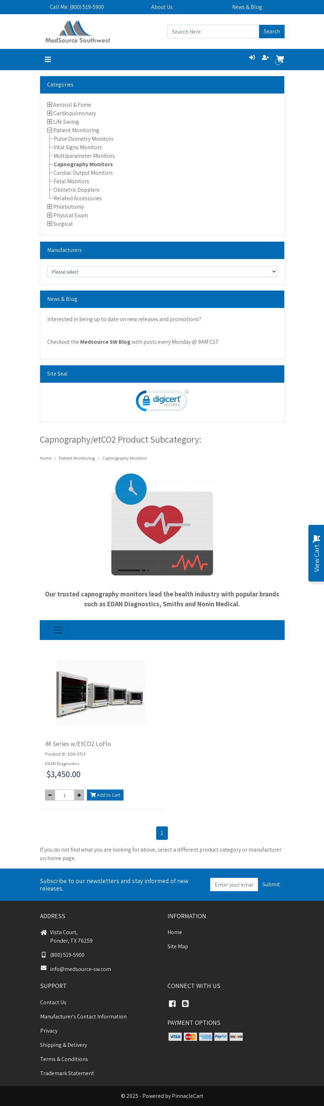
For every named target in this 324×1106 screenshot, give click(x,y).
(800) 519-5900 (62, 955)
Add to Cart (105, 795)
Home (45, 458)
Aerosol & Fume (72, 104)
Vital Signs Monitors (78, 147)
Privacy (48, 1030)
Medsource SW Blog (105, 342)
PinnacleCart (187, 1096)
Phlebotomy (68, 206)
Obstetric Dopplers (77, 189)
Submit (271, 884)
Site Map (178, 946)
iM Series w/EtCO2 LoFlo (78, 744)
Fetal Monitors (71, 181)
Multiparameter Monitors (84, 155)
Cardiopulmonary (74, 113)
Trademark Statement (67, 1073)
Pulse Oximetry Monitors (84, 138)
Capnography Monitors (83, 164)
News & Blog (247, 7)
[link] (162, 402)
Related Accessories (78, 198)
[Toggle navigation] (48, 59)
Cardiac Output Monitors (83, 172)
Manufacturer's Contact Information (83, 1016)
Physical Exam (70, 215)
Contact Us (53, 1002)
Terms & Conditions (64, 1059)
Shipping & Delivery (63, 1045)
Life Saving (66, 121)
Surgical (63, 224)
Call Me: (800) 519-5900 (77, 7)
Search (272, 31)
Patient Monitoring (76, 130)
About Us (162, 7)
